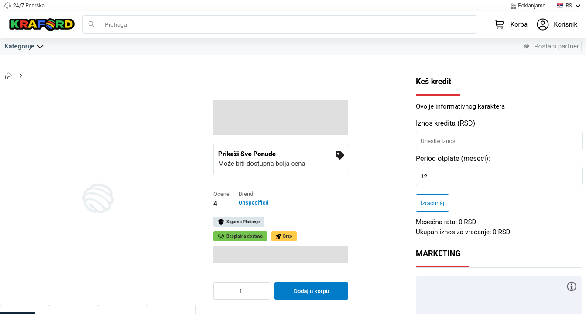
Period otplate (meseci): (453, 158)
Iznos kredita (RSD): (446, 123)
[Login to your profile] (556, 24)
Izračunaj (432, 203)
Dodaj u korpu (311, 291)
